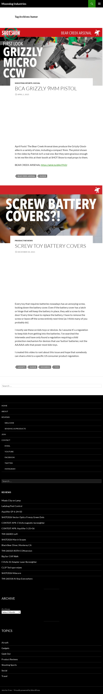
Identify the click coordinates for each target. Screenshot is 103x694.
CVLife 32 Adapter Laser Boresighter (19, 562)
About (5, 411)
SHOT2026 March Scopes (14, 539)
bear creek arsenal (26, 176)
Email (7, 446)
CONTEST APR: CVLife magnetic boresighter (23, 522)
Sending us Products (15, 428)
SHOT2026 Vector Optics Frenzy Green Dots (23, 517)
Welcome (9, 423)
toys (56, 367)
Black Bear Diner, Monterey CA (17, 545)
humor (43, 176)
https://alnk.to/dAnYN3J (54, 164)
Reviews (6, 417)
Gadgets (5, 648)
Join (4, 434)
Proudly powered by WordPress (27, 690)
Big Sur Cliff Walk (10, 556)
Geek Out (6, 653)
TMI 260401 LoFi (10, 534)
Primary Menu (99, 3)
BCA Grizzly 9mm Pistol (46, 88)
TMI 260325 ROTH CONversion (17, 550)
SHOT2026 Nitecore (11, 573)
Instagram (10, 469)
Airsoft (5, 642)
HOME (4, 405)
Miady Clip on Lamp (11, 500)
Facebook (10, 457)
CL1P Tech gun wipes (12, 567)
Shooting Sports (23, 83)
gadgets (21, 367)
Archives (6, 609)
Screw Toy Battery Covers (50, 246)
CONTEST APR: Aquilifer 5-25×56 (18, 528)
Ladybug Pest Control (12, 506)
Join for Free (7, 690)
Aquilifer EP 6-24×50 (12, 511)
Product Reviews (24, 240)
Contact (6, 440)
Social (36, 83)
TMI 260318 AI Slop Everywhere (17, 578)
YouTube (9, 451)
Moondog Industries (14, 3)
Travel (4, 676)
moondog (45, 367)
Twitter (9, 463)
